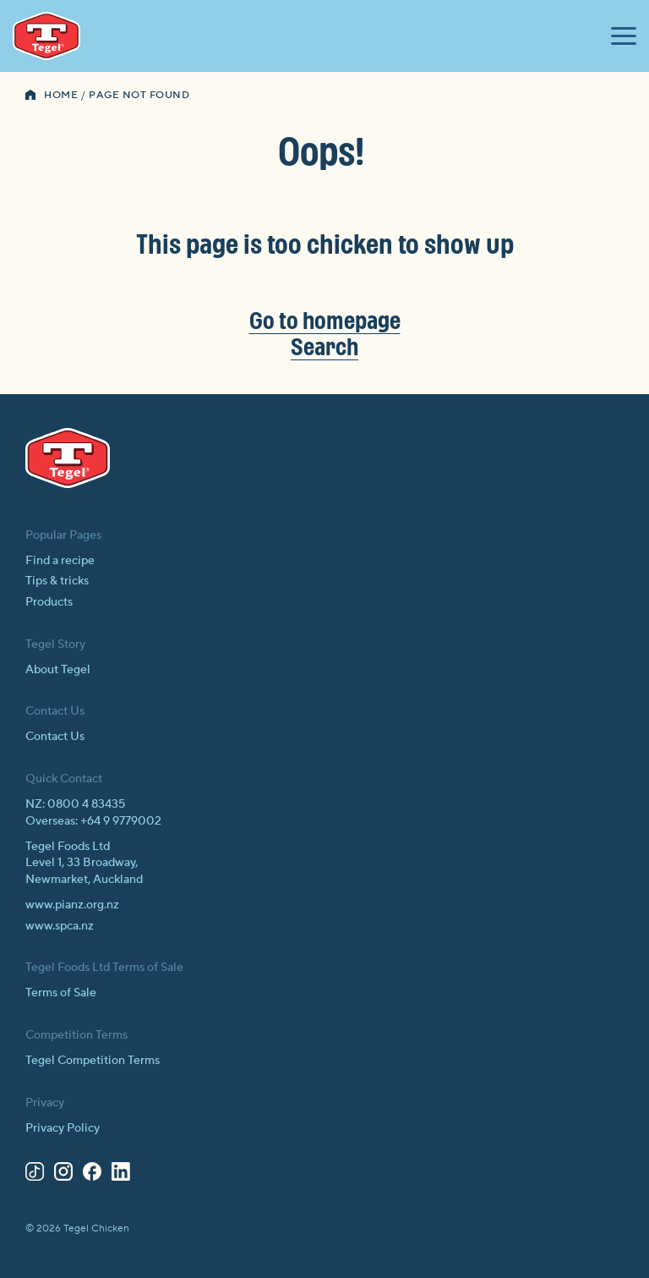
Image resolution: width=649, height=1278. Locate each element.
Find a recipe (60, 560)
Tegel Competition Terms (92, 1060)
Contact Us (55, 736)
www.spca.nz (59, 926)
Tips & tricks (57, 581)
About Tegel (57, 669)
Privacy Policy (62, 1128)
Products (49, 602)
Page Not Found (139, 95)
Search (324, 346)
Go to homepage (325, 320)
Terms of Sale (60, 993)
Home (61, 95)
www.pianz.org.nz (72, 905)
